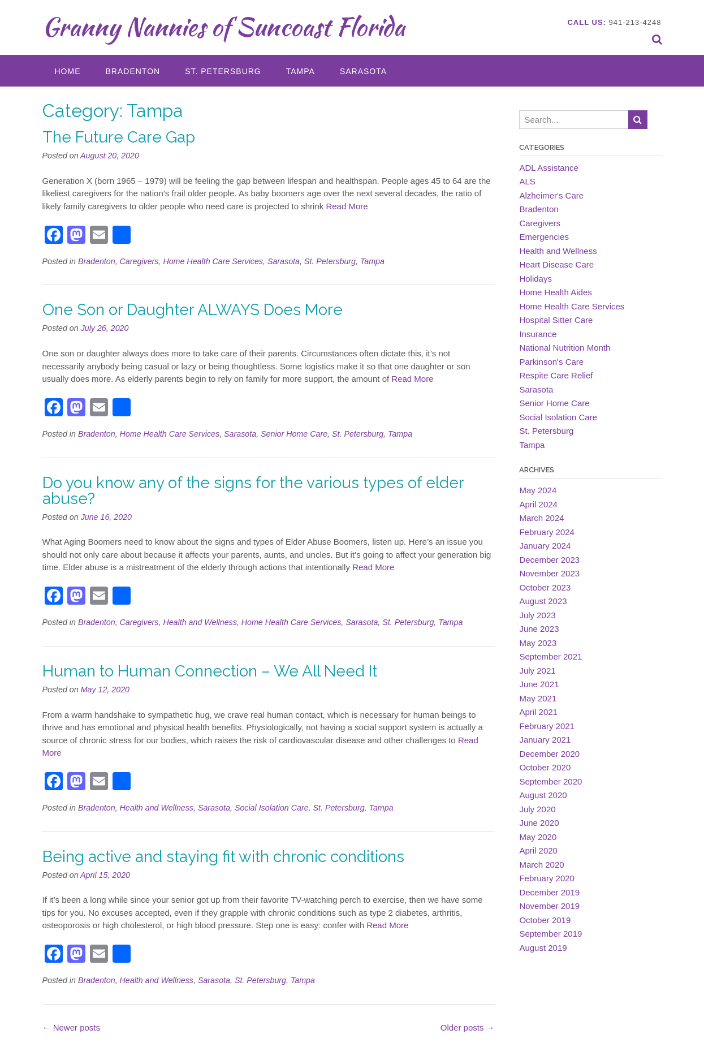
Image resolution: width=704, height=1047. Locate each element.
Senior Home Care (294, 433)
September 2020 (550, 781)
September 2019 (550, 933)
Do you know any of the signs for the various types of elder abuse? (253, 490)
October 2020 (545, 767)
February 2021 (547, 726)
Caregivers (139, 261)
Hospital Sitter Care (556, 320)
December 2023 (549, 560)
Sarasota (363, 71)
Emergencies (544, 237)
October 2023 (545, 587)
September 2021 (550, 656)
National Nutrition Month (564, 347)
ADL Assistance (548, 168)
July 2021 (537, 670)
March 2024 (541, 518)
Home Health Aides (555, 292)
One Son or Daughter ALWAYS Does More (192, 309)
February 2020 (547, 878)
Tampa (300, 71)
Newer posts (71, 1027)
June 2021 (539, 684)
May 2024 (537, 490)
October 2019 (545, 920)
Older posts (467, 1027)
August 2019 (543, 948)
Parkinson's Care (551, 362)
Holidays (535, 278)
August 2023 (543, 601)
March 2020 (541, 864)
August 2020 (543, 795)
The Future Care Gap (118, 137)
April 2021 (538, 712)
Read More (347, 206)
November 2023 (549, 573)
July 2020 (537, 809)
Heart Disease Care (556, 264)
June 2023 (539, 629)
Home (68, 71)
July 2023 (537, 615)
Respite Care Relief (556, 375)
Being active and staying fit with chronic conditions (223, 856)
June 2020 (539, 823)
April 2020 (538, 850)
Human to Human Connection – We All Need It (209, 671)
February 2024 (547, 532)
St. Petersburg (223, 71)
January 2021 (545, 739)
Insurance (537, 334)
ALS (527, 181)
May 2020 (537, 837)
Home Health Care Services (213, 261)
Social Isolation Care (272, 807)
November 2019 (549, 906)
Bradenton (133, 71)
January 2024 (545, 545)
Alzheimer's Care (551, 195)
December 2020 (549, 754)
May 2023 (537, 643)
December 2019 (549, 892)
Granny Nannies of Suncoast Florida (223, 26)
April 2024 (538, 504)
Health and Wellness (199, 622)
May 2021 (537, 698)
